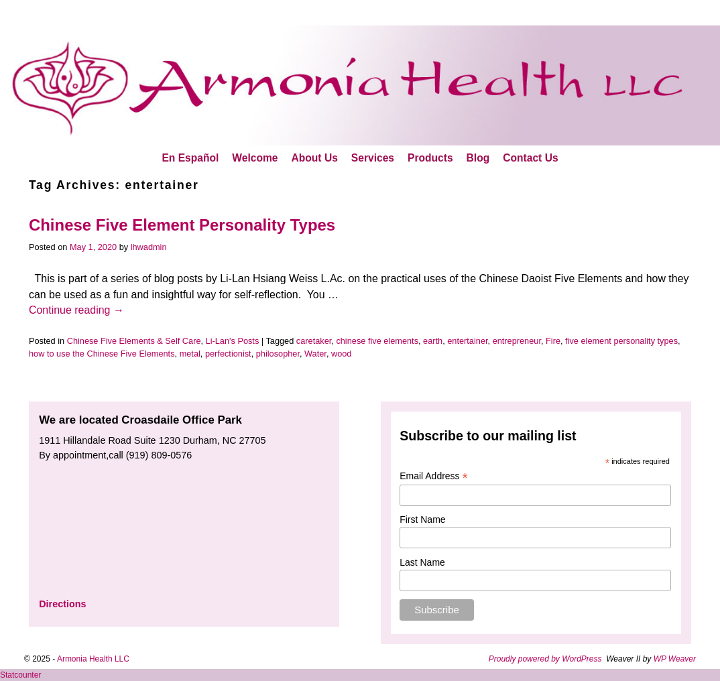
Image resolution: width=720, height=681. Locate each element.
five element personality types (621, 341)
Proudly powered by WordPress (545, 659)
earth (432, 341)
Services (372, 158)
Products (430, 158)
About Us (315, 158)
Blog (478, 158)
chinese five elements (377, 341)
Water (315, 354)
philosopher (278, 354)
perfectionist (228, 354)
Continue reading (76, 310)
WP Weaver (675, 659)
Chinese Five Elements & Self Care (134, 341)
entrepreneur (517, 341)
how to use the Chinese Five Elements (102, 354)
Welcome (255, 158)
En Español (190, 158)
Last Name (422, 562)
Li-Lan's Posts (232, 341)
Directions (62, 604)
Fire (553, 341)
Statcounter (20, 675)
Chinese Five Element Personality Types (182, 225)
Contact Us (530, 158)
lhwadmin (149, 247)
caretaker (313, 341)
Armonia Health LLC (93, 659)
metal (190, 354)
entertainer (467, 341)
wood (341, 354)
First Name (422, 519)
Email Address (434, 476)
